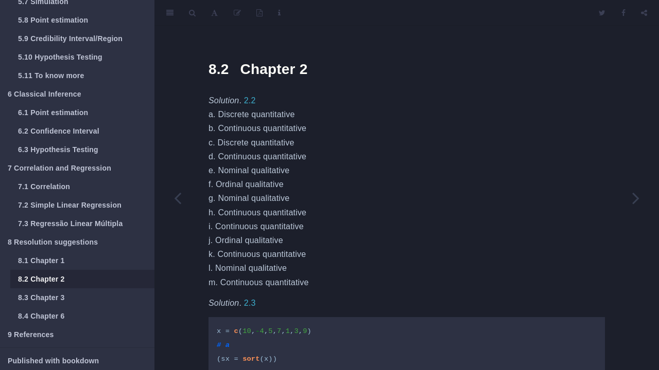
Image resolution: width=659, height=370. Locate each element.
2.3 (250, 303)
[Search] (192, 13)
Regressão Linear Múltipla (70, 223)
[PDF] (259, 13)
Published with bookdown (53, 361)
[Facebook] (623, 13)
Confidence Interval (58, 131)
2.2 (250, 100)
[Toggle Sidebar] (170, 13)
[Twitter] (602, 13)
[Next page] (636, 198)
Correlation (44, 186)
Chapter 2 (41, 279)
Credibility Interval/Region (70, 38)
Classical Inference (44, 94)
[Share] (644, 13)
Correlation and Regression (59, 168)
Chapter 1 (41, 260)
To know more (51, 75)
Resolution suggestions (53, 242)
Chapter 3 (41, 297)
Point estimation (53, 20)
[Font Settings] (214, 13)
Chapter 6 (41, 316)
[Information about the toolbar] (279, 13)
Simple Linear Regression (70, 205)
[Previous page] (177, 198)
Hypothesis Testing (60, 57)
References (31, 334)
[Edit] (237, 13)
